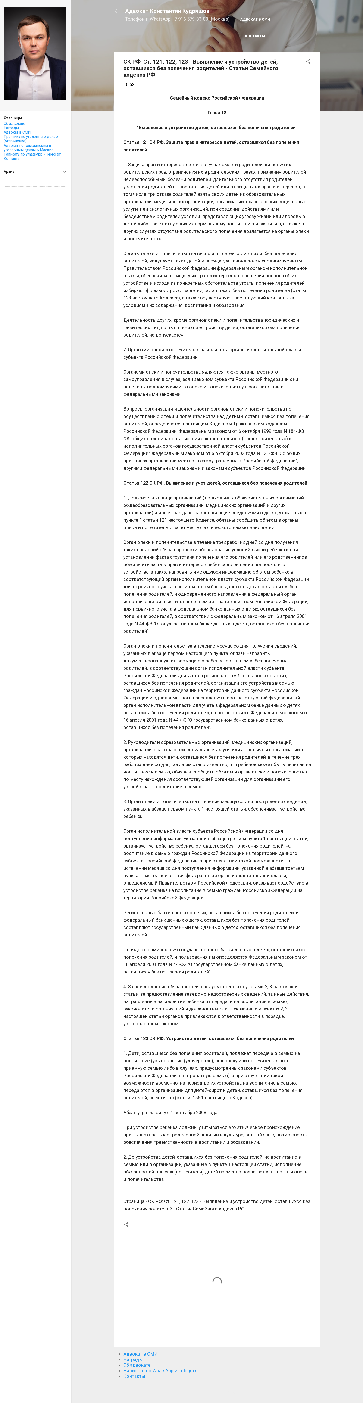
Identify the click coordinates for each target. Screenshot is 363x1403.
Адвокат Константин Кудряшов (167, 11)
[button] (308, 62)
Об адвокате (136, 1365)
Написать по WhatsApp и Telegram (160, 1370)
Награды (133, 1359)
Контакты (255, 36)
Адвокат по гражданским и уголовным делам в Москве (28, 147)
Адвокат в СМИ (255, 19)
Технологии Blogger (217, 1391)
